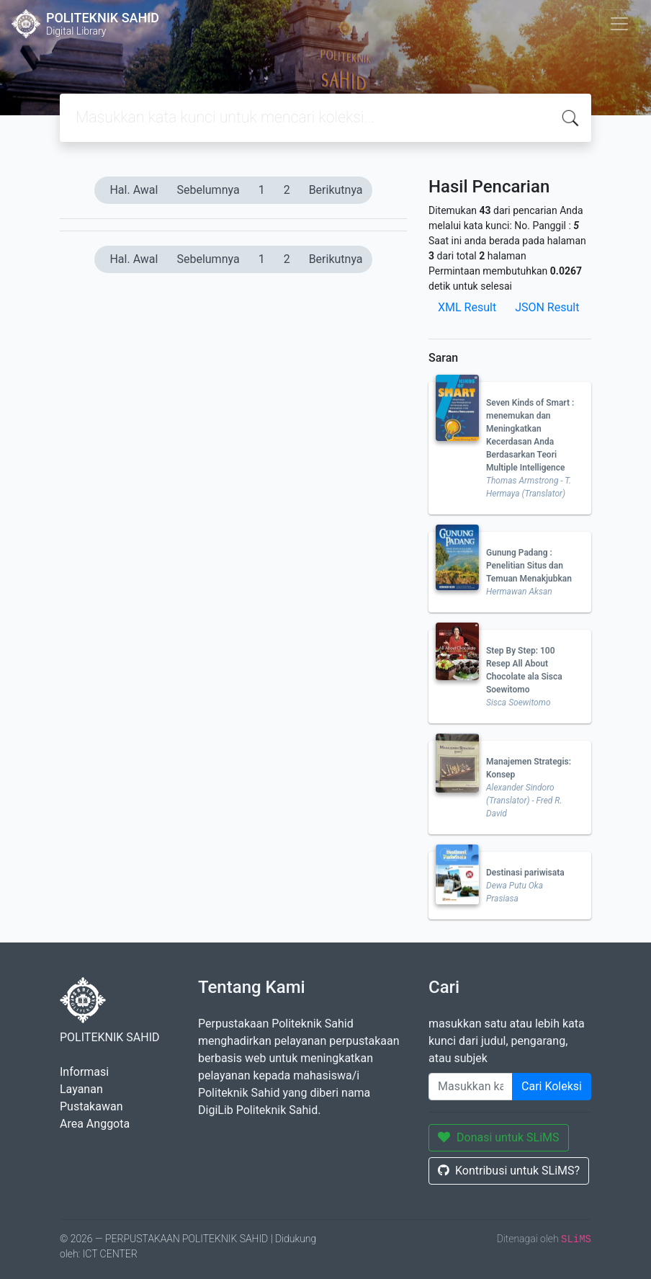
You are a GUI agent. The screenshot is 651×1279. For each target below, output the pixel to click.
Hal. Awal (133, 190)
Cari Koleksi (551, 1086)
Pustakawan (91, 1106)
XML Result (467, 307)
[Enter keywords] (470, 1086)
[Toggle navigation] (619, 23)
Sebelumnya (207, 190)
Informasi (84, 1072)
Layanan (81, 1089)
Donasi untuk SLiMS (499, 1137)
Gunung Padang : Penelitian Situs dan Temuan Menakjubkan (529, 566)
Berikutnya (336, 190)
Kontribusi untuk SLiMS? (509, 1170)
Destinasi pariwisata (525, 873)
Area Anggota (95, 1124)
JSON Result (547, 307)
